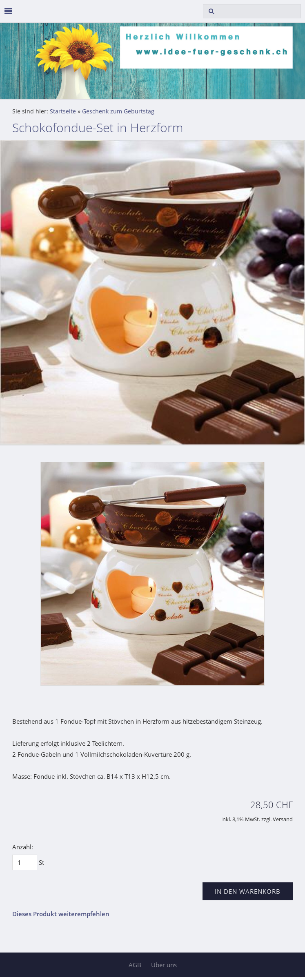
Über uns (164, 965)
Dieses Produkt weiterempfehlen (60, 914)
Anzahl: (22, 847)
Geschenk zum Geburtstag (118, 111)
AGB (135, 965)
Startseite (63, 111)
